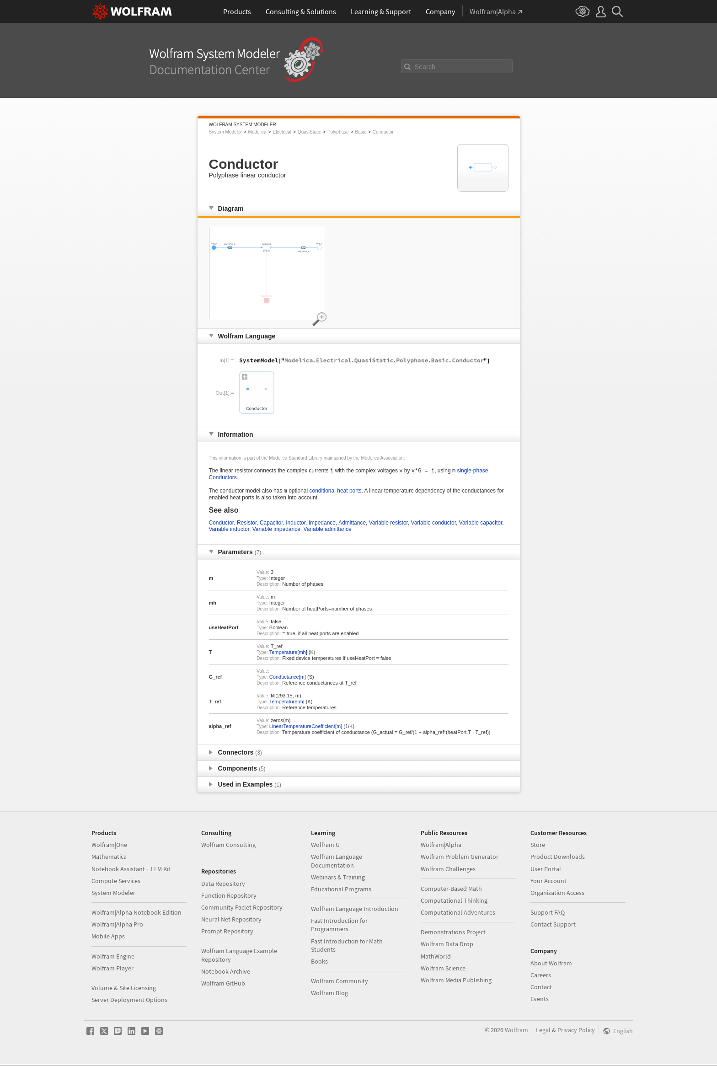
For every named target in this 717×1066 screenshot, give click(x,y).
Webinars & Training (338, 879)
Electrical (282, 131)
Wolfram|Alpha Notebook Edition (136, 914)
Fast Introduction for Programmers (339, 926)
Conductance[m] (287, 678)
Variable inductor (229, 531)
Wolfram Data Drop (447, 946)
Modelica (257, 131)
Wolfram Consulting (228, 846)
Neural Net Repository (231, 921)
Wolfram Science (443, 970)
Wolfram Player (112, 970)
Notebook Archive (225, 973)
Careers (540, 977)
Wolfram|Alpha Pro (117, 926)
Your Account (548, 883)
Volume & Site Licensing (123, 990)
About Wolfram (551, 965)
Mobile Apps (108, 938)
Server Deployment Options (129, 1001)
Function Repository (229, 897)
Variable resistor (388, 524)
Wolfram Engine (112, 958)
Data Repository (223, 885)
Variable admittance (328, 531)
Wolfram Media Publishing (456, 982)
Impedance (322, 524)
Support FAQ (547, 914)
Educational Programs (341, 891)
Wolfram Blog (329, 995)
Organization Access (557, 894)
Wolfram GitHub (223, 985)
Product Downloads (557, 858)
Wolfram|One (109, 846)
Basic (360, 131)
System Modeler (225, 131)
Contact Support (553, 926)
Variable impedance (276, 531)
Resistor (247, 524)
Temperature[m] (287, 703)
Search (425, 66)
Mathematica (109, 858)
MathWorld (436, 958)
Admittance (352, 524)
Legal (543, 1032)
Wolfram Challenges (448, 871)
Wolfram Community (339, 983)
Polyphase (338, 131)
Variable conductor (433, 524)
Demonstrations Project (453, 934)
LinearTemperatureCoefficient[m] (305, 728)
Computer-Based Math (451, 890)
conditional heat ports (336, 492)
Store (537, 846)
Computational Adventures (458, 914)
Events (539, 1000)
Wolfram (516, 1032)
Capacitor (271, 524)
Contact (541, 989)
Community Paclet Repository (242, 909)
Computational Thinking (454, 902)
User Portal (545, 871)
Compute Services (115, 883)
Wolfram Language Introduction (354, 910)
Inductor (295, 524)
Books (319, 963)
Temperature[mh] (288, 654)
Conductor (383, 131)
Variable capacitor (481, 524)
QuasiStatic (309, 131)
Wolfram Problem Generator (459, 858)
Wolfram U (325, 846)
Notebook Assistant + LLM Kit (131, 871)
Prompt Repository (227, 933)
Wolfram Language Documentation (336, 862)
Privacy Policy (576, 1032)
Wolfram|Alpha (441, 846)
